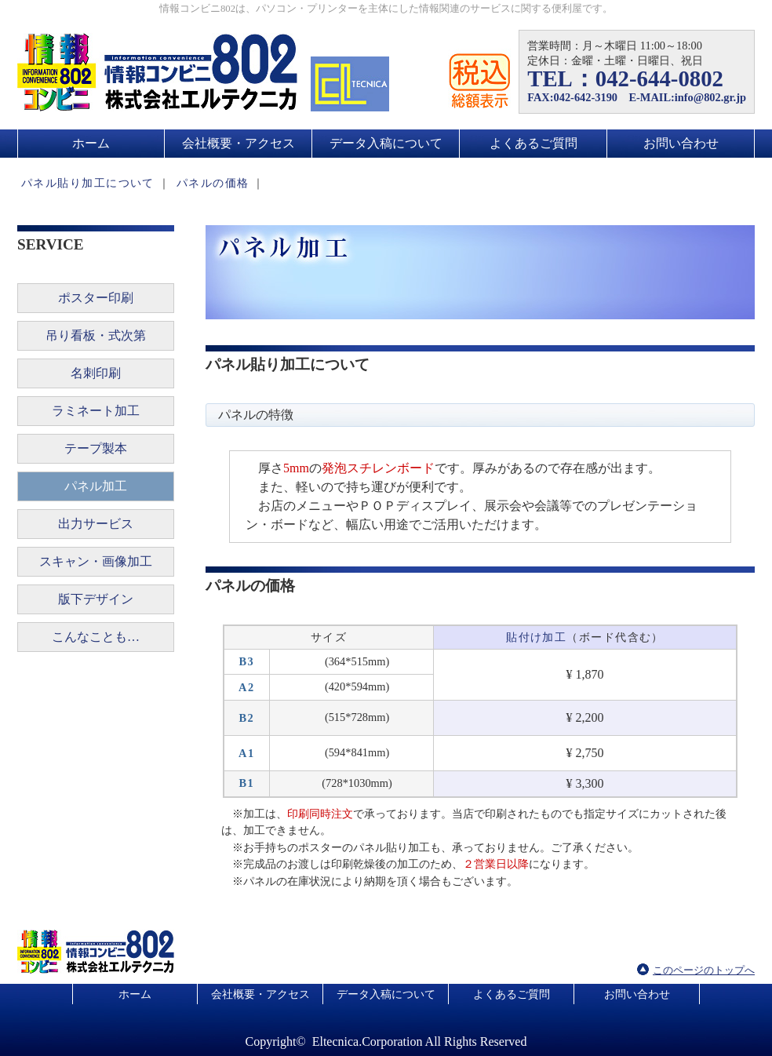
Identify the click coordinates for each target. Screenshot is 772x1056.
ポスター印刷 (95, 297)
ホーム (91, 143)
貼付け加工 (536, 637)
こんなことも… (96, 636)
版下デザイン (95, 599)
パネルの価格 (213, 183)
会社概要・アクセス (238, 143)
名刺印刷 (96, 373)
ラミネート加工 (96, 410)
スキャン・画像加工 (95, 561)
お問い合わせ (681, 143)
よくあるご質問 (533, 143)
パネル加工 (95, 486)
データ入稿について (386, 143)
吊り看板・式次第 (96, 335)
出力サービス (95, 523)
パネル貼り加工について (88, 183)
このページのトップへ (704, 970)
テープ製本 (95, 448)
